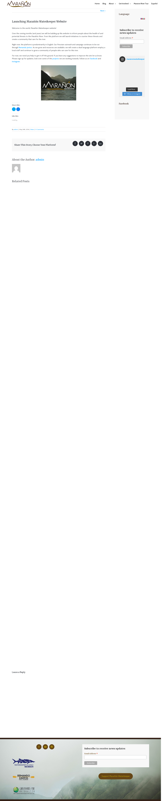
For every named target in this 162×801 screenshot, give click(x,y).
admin (16, 129)
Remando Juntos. (25, 47)
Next (102, 11)
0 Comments (39, 129)
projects (56, 58)
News (32, 129)
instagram (16, 61)
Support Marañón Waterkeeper (116, 776)
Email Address (126, 38)
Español (154, 4)
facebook (93, 58)
